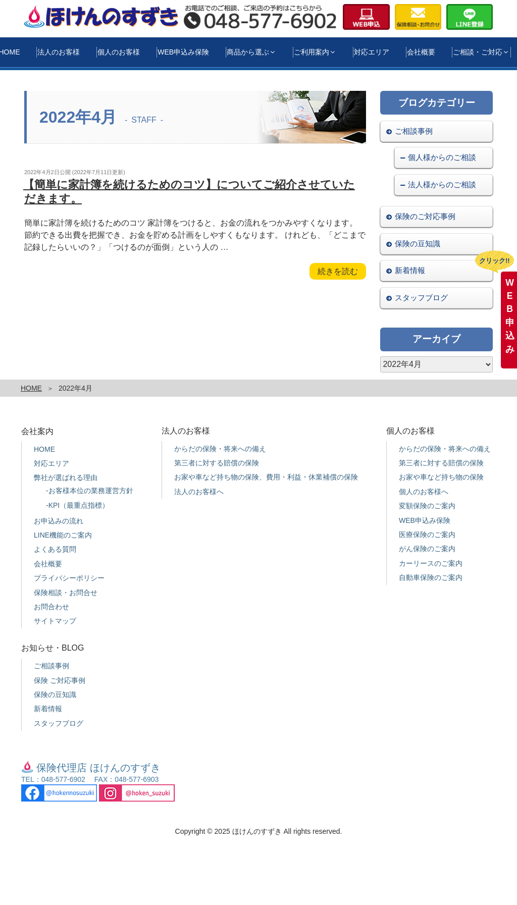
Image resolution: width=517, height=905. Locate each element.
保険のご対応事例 (425, 216)
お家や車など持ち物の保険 (441, 477)
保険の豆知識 (417, 243)
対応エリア (371, 52)
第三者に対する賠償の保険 (216, 463)
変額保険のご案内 (427, 506)
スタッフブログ (421, 297)
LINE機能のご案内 (63, 535)
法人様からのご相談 (442, 184)
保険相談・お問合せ (65, 593)
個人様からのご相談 (442, 157)
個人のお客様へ (423, 492)
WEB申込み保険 (183, 52)
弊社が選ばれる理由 (65, 477)
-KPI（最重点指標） (77, 505)
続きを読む (338, 272)
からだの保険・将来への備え (220, 449)
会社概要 (421, 52)
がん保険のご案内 (427, 549)
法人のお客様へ (199, 492)
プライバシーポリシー (69, 578)
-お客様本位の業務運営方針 (89, 491)
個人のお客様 (118, 52)
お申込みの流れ (58, 521)
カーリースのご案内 (430, 563)
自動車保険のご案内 (430, 577)
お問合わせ (51, 607)
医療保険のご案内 (427, 534)
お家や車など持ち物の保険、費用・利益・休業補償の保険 (266, 477)
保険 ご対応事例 (59, 680)
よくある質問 (55, 549)
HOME (31, 388)
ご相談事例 (414, 131)
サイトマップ (55, 621)
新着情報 (410, 270)
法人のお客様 (58, 52)
